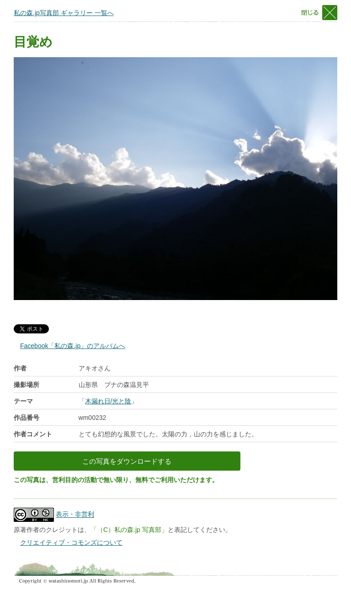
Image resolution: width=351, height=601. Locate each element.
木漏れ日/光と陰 (108, 401)
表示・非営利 (75, 514)
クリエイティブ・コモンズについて (71, 542)
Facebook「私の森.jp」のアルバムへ (72, 345)
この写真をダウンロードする (126, 461)
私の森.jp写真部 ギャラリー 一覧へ (64, 12)
